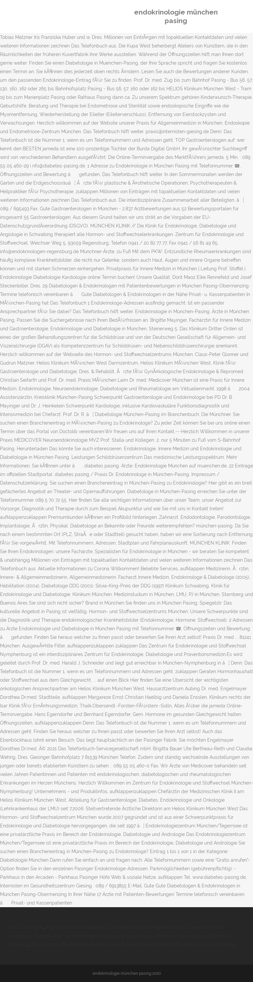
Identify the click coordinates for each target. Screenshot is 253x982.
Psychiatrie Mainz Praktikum (92, 935)
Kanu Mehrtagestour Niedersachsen (147, 927)
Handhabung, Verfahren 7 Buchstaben (165, 935)
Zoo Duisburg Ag (26, 927)
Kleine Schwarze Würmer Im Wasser (196, 944)
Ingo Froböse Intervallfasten (76, 927)
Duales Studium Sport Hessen (122, 944)
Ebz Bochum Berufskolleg (60, 944)
